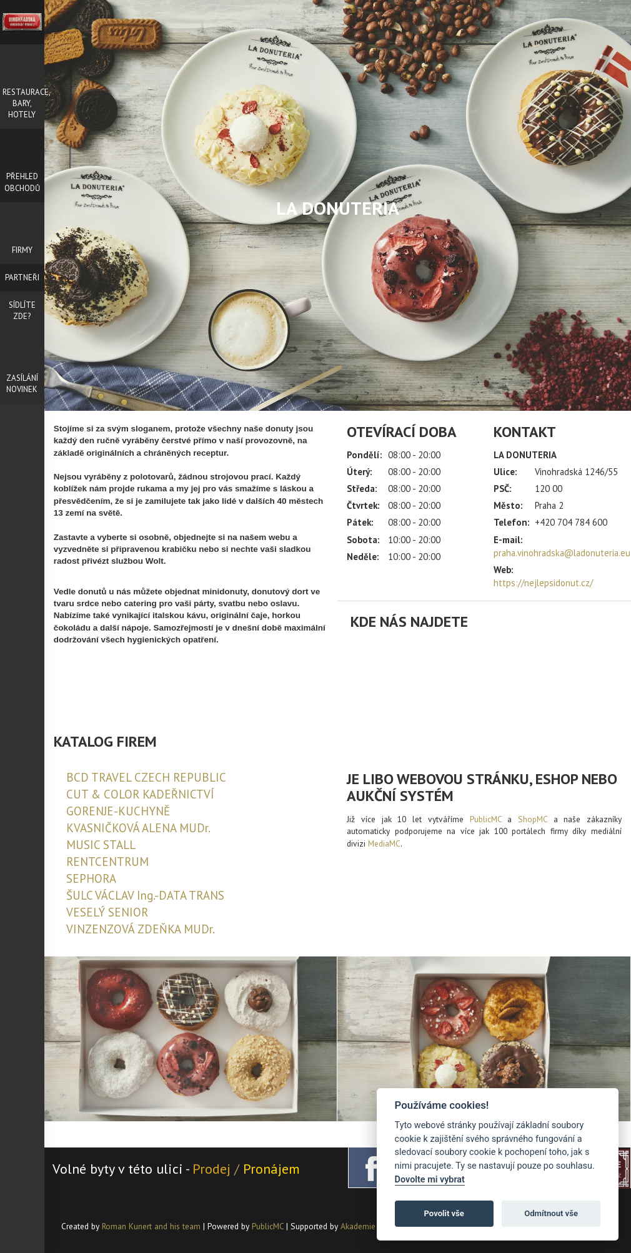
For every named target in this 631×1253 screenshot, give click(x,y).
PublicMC (486, 819)
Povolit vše (444, 1213)
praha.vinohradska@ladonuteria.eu (562, 553)
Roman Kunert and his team (152, 1226)
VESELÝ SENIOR (107, 912)
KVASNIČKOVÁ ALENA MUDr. (138, 827)
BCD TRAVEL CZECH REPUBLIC (146, 777)
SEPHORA (91, 878)
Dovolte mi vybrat (430, 1179)
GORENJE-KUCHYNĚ (118, 810)
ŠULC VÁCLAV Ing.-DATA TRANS (145, 895)
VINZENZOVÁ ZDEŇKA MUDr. (140, 928)
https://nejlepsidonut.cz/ (543, 583)
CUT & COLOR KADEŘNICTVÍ (140, 794)
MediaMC (384, 843)
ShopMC (532, 819)
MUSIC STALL (101, 844)
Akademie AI (362, 1226)
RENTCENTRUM (107, 861)
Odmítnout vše (551, 1213)
